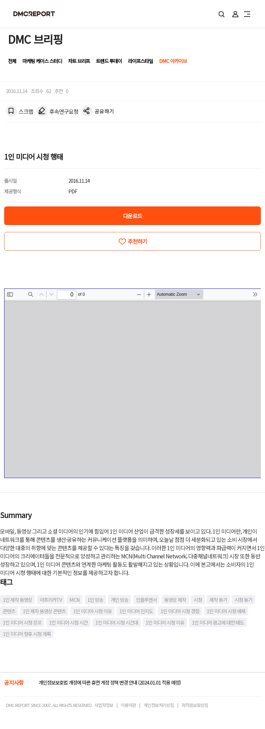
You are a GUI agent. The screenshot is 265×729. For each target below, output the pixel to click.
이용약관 (128, 705)
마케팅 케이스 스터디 (42, 60)
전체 (12, 60)
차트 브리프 (79, 60)
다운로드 (132, 216)
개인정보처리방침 (159, 705)
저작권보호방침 (194, 705)
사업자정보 (103, 705)
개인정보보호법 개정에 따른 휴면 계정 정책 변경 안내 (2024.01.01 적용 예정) (110, 682)
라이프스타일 (140, 60)
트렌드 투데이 (109, 60)
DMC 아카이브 (173, 60)
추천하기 (137, 241)
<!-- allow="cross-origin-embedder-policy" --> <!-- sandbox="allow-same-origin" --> (132, 383)
